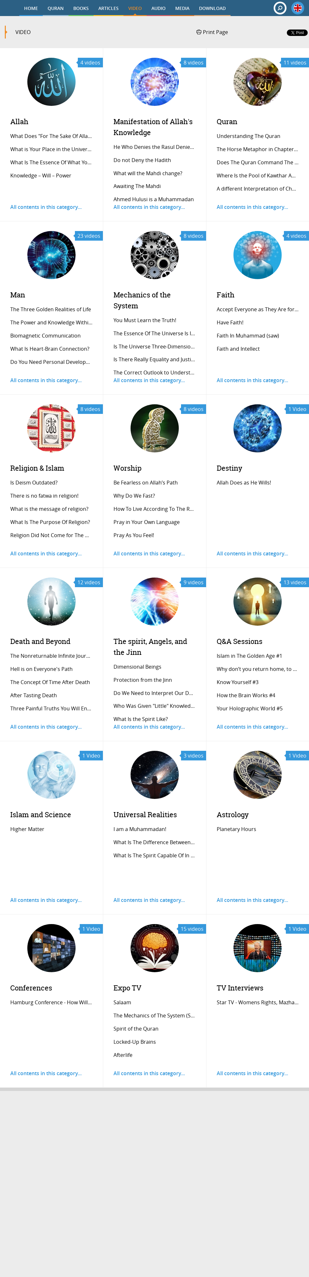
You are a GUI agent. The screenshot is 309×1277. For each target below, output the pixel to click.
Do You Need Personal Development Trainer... (51, 361)
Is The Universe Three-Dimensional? (155, 346)
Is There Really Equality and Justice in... (155, 359)
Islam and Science (40, 814)
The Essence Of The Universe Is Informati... (155, 333)
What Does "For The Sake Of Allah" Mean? (51, 136)
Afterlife (123, 1054)
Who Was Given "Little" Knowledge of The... (155, 705)
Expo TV (127, 987)
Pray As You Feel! (134, 535)
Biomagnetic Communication (45, 335)
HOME (31, 8)
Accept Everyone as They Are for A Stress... (258, 309)
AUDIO (158, 8)
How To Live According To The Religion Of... (155, 508)
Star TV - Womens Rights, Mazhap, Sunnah (258, 1002)
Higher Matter (27, 829)
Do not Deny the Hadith (142, 160)
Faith (225, 294)
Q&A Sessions (239, 641)
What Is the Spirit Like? (141, 719)
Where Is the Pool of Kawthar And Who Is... (258, 175)
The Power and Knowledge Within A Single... (51, 322)
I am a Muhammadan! (140, 829)
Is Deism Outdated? (34, 482)
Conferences (31, 987)
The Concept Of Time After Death (50, 682)
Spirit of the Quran (136, 1028)
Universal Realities (145, 814)
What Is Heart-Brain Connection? (49, 348)
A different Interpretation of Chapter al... (258, 188)
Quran (227, 121)
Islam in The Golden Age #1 (249, 655)
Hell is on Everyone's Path (41, 669)
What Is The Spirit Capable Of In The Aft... (155, 855)
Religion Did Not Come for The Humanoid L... (51, 535)
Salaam (122, 1002)
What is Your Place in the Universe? (51, 149)
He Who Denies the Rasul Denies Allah (155, 146)
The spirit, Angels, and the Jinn (150, 647)
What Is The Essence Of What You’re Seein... (51, 162)
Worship (127, 468)
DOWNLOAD (212, 8)
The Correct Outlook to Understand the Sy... (155, 372)
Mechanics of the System (142, 300)
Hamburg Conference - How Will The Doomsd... (51, 1002)
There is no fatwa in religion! (44, 495)
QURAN (56, 8)
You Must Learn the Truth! (145, 320)
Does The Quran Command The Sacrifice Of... (258, 162)
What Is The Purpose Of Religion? (50, 522)
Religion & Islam (37, 468)
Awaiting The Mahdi (137, 186)
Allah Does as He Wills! (244, 482)
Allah (19, 121)
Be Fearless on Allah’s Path (146, 482)
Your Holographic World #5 (250, 708)
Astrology (233, 814)
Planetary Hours (236, 829)
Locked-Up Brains (135, 1041)
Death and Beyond (40, 641)
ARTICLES (108, 8)
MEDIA (182, 8)
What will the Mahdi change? (148, 173)
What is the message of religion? (49, 508)
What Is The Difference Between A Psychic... (155, 842)
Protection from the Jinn (143, 679)
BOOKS (81, 8)
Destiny (229, 468)
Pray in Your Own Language (147, 522)
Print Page (212, 32)
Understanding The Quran (248, 136)
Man (17, 294)
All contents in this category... (46, 206)
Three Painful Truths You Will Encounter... (51, 708)
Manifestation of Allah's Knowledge (153, 127)
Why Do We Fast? (134, 495)
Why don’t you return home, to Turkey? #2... (258, 669)
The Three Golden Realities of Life (50, 309)
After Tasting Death (33, 695)
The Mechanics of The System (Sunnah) (155, 1015)
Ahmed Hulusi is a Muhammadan (154, 199)
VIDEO (135, 8)
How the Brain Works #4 (246, 695)
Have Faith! (230, 322)
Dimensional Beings (137, 666)
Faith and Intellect (238, 348)
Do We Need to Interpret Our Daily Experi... (155, 693)
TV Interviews (240, 987)
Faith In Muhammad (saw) (248, 335)
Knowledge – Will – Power (40, 175)
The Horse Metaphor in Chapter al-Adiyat (258, 149)
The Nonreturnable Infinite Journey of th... (51, 655)
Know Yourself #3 (238, 682)
